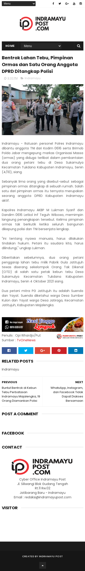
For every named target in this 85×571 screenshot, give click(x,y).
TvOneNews (26, 340)
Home (10, 46)
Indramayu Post (51, 556)
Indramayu (33, 78)
